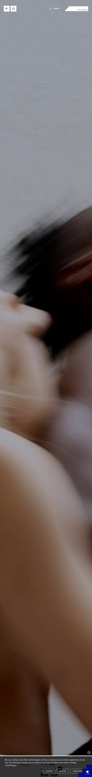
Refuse (62, 771)
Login (54, 8)
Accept (49, 771)
